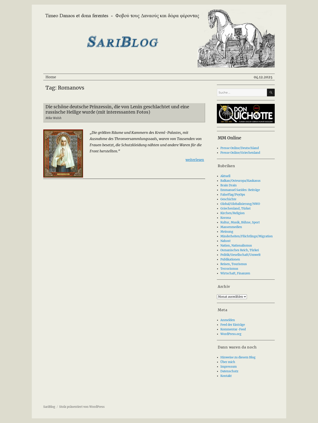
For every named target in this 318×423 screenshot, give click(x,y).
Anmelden (227, 320)
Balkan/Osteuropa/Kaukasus (240, 181)
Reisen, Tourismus (233, 264)
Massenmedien (231, 227)
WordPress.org (230, 334)
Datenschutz (229, 371)
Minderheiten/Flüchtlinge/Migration (246, 236)
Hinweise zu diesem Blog (238, 357)
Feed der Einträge (232, 325)
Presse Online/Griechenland (240, 153)
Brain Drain (228, 185)
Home (50, 77)
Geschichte (228, 199)
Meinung (226, 232)
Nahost (225, 241)
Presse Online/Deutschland (239, 148)
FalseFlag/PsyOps (232, 195)
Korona (225, 218)
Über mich (227, 362)
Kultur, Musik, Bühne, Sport (240, 222)
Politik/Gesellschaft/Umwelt (240, 255)
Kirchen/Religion (232, 213)
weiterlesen (195, 159)
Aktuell (225, 176)
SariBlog (49, 407)
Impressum (228, 367)
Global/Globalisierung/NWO (240, 204)
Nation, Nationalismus (236, 245)
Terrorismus (229, 269)
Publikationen (230, 259)
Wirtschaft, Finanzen (235, 273)
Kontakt (226, 376)
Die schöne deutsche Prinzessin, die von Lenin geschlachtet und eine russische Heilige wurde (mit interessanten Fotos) (117, 109)
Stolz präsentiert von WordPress (82, 407)
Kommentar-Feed (233, 329)
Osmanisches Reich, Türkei (239, 250)
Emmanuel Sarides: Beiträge (240, 190)
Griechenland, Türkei (235, 208)
